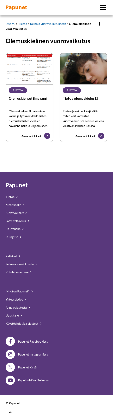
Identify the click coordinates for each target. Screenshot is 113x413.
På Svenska (13, 229)
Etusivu (10, 23)
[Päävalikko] (103, 8)
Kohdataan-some (17, 272)
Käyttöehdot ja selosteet (22, 323)
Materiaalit (13, 205)
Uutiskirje (12, 315)
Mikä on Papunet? (18, 291)
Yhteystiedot (14, 299)
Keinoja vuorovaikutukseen (48, 23)
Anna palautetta (16, 307)
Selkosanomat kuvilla (20, 264)
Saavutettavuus (16, 221)
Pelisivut (11, 256)
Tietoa (22, 23)
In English (12, 237)
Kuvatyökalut (15, 213)
